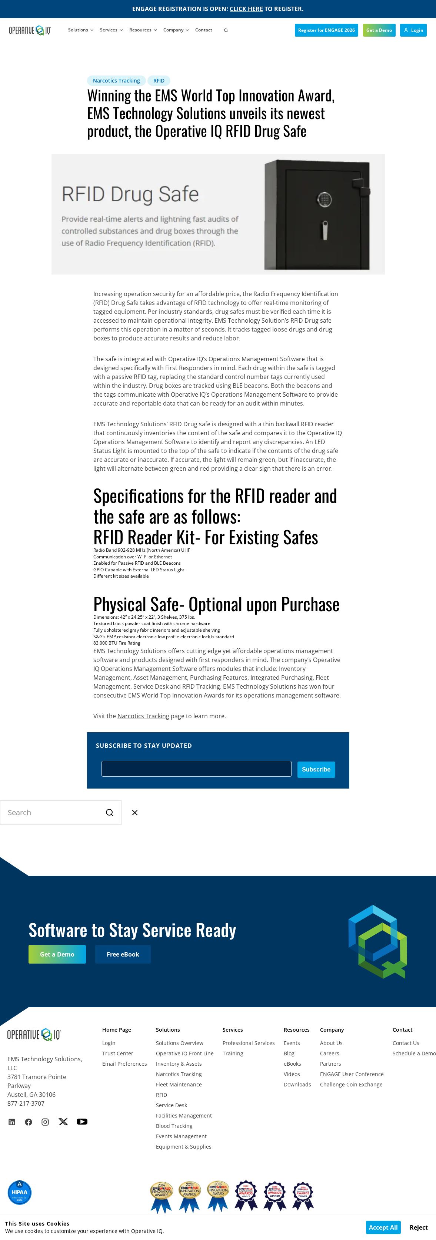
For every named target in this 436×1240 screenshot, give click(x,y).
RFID (161, 1094)
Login (109, 1042)
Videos (292, 1074)
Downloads (297, 1084)
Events (292, 1042)
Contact (203, 30)
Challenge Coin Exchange (351, 1084)
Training (233, 1053)
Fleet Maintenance (179, 1084)
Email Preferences (124, 1063)
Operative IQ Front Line (185, 1053)
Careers (329, 1053)
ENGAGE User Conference (352, 1074)
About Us (331, 1042)
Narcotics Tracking (179, 1074)
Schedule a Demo (414, 1053)
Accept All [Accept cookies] (383, 1227)
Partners (330, 1063)
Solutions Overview (179, 1042)
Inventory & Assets (179, 1063)
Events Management (181, 1136)
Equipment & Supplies (184, 1146)
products (144, 660)
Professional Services (249, 1042)
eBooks (292, 1063)
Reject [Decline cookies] (419, 1227)
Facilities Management (184, 1115)
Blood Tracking (174, 1125)
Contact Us (406, 1042)
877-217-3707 (25, 1103)
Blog (289, 1053)
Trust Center (117, 1053)
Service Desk (171, 1105)
